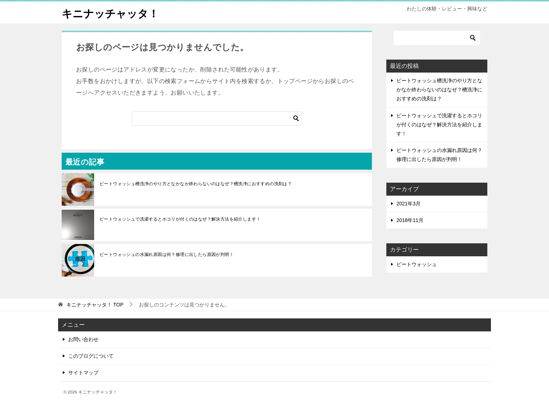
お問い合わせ (83, 339)
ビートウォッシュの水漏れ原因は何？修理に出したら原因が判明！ (167, 254)
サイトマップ (83, 372)
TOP (94, 305)
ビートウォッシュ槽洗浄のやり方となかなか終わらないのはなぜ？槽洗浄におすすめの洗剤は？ (196, 183)
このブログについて (91, 356)
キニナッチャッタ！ (112, 12)
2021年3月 (408, 203)
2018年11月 (409, 220)
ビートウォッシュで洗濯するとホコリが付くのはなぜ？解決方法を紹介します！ (180, 219)
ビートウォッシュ (416, 264)
